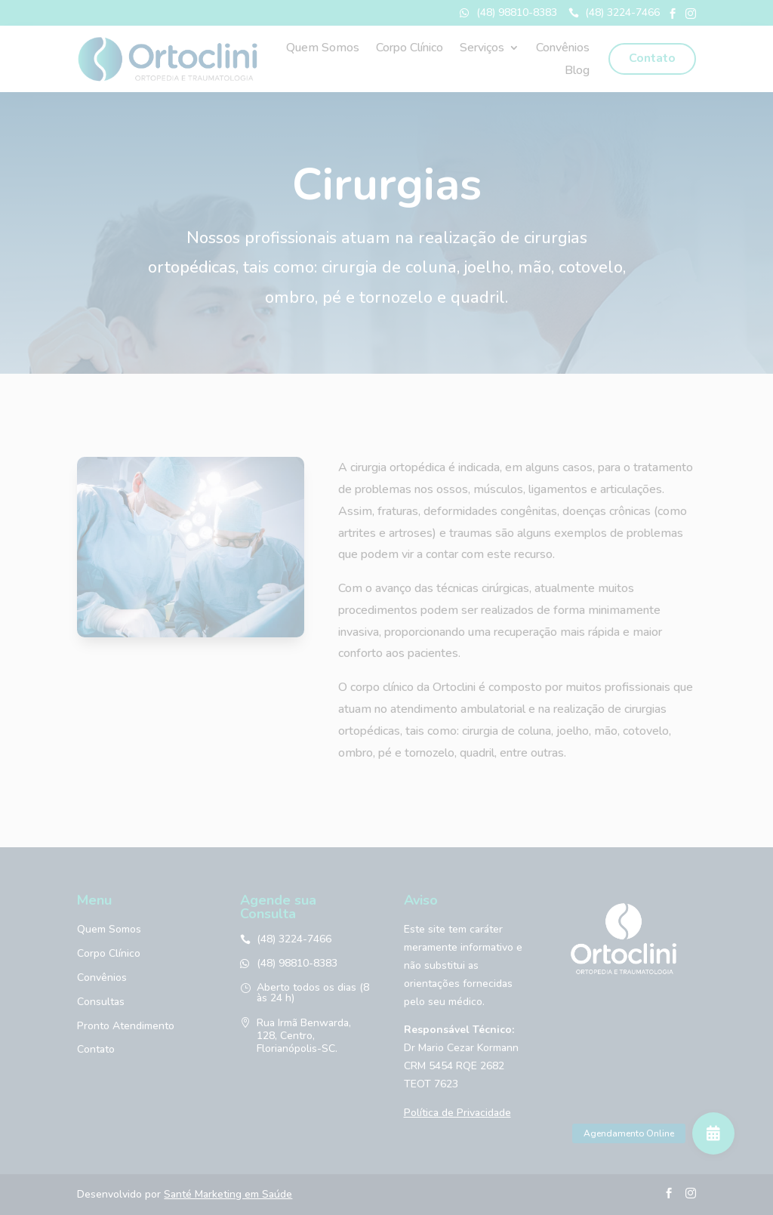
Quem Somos (322, 49)
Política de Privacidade (457, 1113)
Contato (652, 58)
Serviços (482, 49)
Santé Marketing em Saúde (228, 1194)
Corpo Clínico (409, 49)
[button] (713, 1133)
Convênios (563, 49)
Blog (577, 72)
